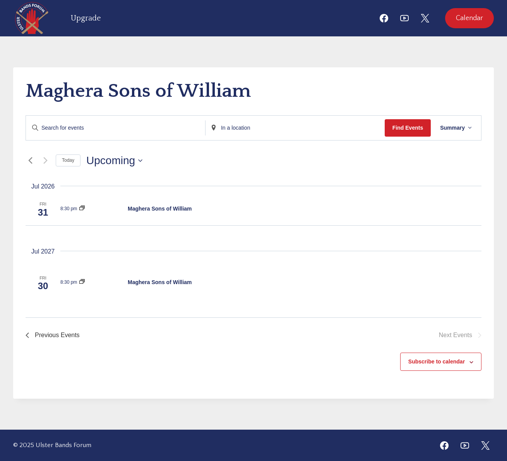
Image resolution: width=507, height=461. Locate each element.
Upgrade (86, 18)
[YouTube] (404, 18)
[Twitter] (485, 445)
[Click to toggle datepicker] (114, 160)
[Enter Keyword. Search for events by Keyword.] (115, 128)
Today (68, 160)
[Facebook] (383, 18)
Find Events (407, 128)
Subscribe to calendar (436, 361)
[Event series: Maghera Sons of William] (82, 208)
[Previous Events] (30, 160)
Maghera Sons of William (160, 209)
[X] (424, 18)
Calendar (469, 18)
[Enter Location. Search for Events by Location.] (295, 128)
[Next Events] (45, 160)
